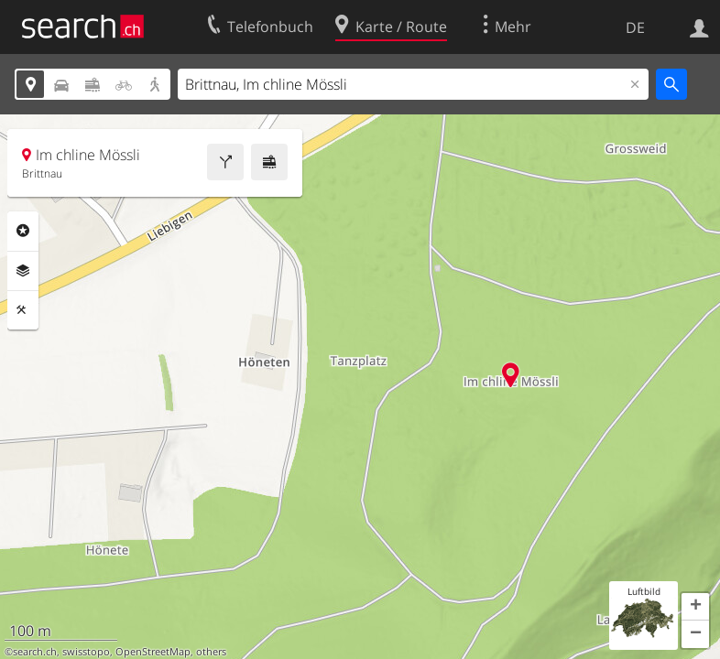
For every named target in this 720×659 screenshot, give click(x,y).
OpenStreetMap (153, 651)
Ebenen (22, 271)
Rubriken (22, 230)
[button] (695, 607)
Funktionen (22, 310)
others (211, 651)
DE (635, 27)
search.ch (35, 651)
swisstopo (86, 651)
